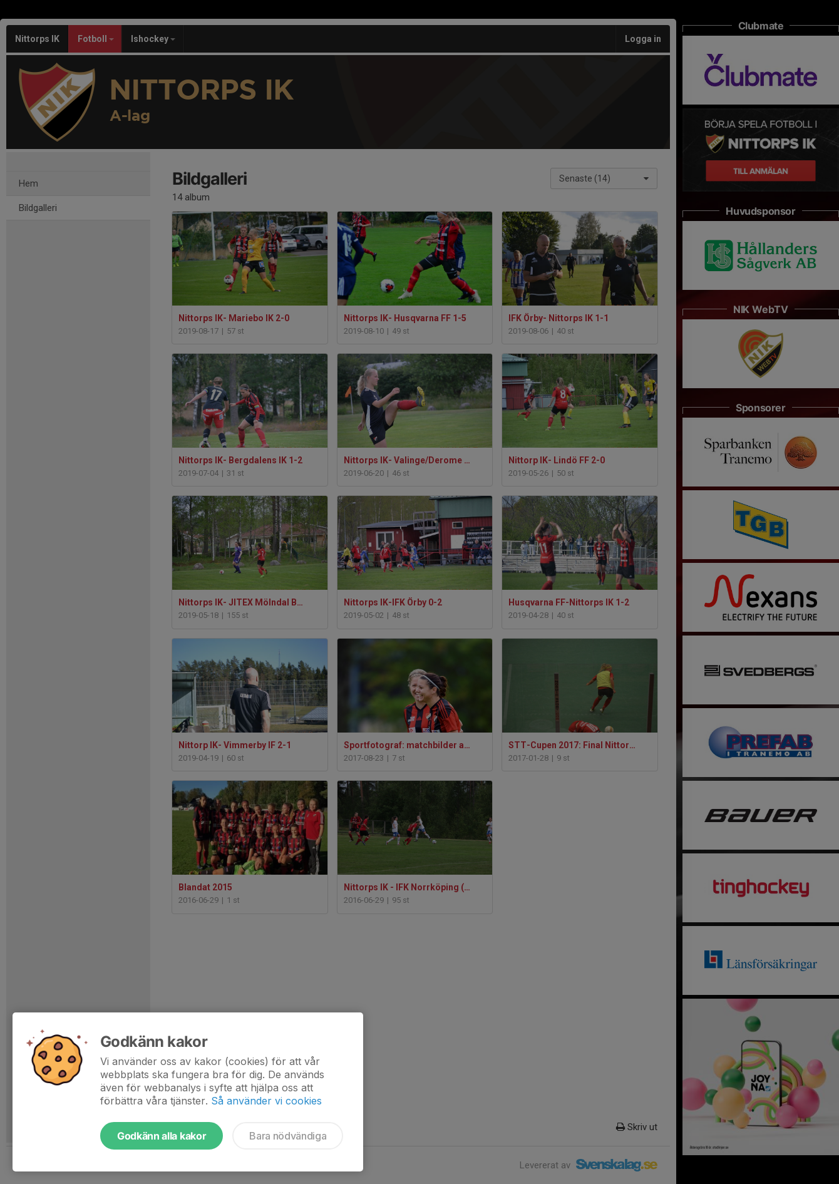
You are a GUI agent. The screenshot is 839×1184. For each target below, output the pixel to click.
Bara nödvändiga (287, 1136)
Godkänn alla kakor (161, 1136)
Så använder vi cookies (266, 1100)
